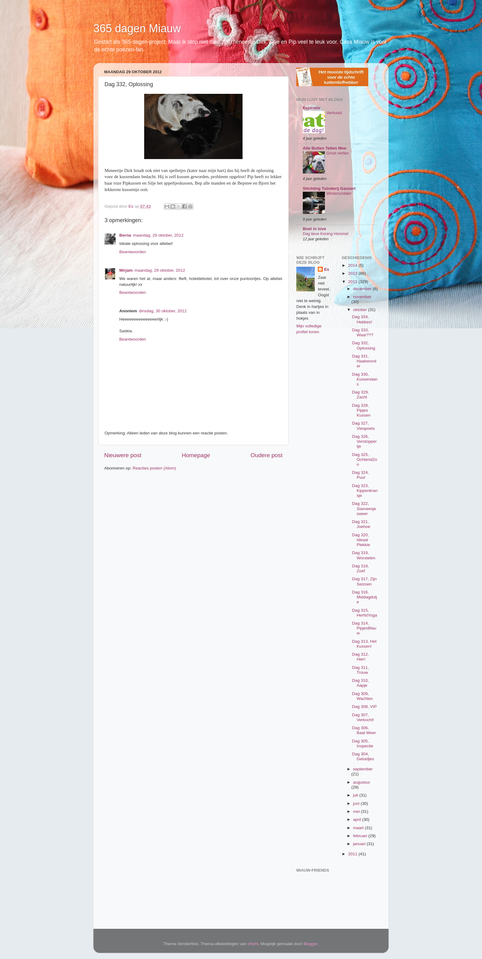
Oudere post (266, 455)
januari (360, 843)
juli (356, 795)
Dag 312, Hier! (360, 656)
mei (357, 811)
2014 (353, 265)
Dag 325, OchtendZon (364, 459)
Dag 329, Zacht (360, 394)
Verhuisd (334, 112)
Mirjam (126, 270)
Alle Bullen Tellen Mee (324, 148)
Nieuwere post (122, 455)
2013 (353, 273)
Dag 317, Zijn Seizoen (364, 581)
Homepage (196, 455)
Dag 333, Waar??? (362, 332)
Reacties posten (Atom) (154, 468)
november (362, 296)
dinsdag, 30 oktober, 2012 (163, 311)
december (363, 288)
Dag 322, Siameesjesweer (364, 508)
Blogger (310, 943)
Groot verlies (337, 153)
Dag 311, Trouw (360, 670)
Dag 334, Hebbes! (362, 319)
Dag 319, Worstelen (363, 555)
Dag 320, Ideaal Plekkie (361, 540)
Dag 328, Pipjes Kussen (361, 410)
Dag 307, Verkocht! (363, 717)
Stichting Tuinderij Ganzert (329, 188)
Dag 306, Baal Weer (364, 730)
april (357, 819)
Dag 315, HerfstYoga (364, 612)
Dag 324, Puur (360, 475)
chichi (253, 943)
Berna (125, 235)
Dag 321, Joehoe (361, 524)
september (363, 769)
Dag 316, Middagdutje (364, 597)
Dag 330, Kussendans (364, 379)
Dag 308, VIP (364, 706)
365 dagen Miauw (137, 28)
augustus (361, 782)
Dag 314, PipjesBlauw (364, 628)
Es (326, 269)
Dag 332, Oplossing (363, 345)
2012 (353, 281)
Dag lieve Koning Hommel (325, 233)
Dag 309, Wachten (362, 696)
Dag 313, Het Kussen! (364, 644)
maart (359, 827)
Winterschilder (338, 193)
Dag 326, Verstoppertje (364, 441)
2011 (353, 854)
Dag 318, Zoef (360, 568)
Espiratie (311, 108)
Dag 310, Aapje (360, 683)
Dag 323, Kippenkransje (364, 490)
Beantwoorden (132, 252)
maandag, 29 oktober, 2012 (158, 235)
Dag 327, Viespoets (363, 425)
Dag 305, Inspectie (362, 743)
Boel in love (314, 228)
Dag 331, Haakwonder (364, 361)
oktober (360, 309)
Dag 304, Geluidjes (363, 756)
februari (361, 835)
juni (357, 803)
